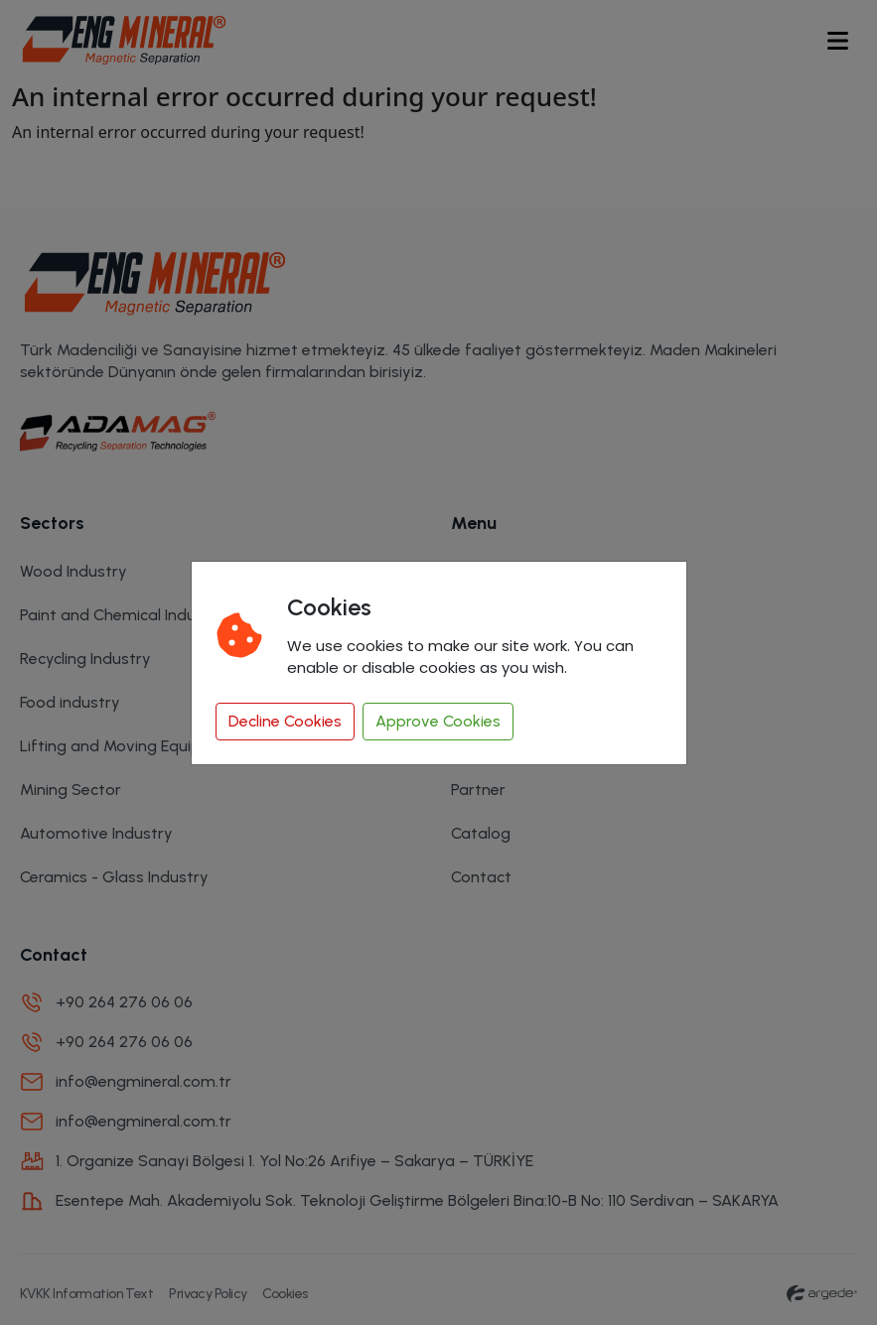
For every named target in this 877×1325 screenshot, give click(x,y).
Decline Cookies (285, 721)
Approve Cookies (438, 721)
